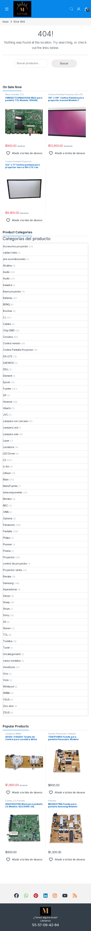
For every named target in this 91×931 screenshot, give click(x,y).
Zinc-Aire (8, 706)
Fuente (7, 388)
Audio (6, 271)
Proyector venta (12, 570)
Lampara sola (10, 434)
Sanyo (6, 595)
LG (4, 459)
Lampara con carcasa (15, 421)
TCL (22, 94)
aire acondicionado (14, 259)
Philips (6, 537)
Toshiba (7, 641)
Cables (7, 323)
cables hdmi (10, 252)
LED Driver (9, 453)
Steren (7, 628)
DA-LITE (79, 94)
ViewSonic (9, 667)
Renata (7, 576)
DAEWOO (8, 362)
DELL (6, 369)
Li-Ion (6, 466)
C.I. (4, 317)
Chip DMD (9, 330)
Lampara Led (10, 427)
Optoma (7, 518)
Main (7, 94)
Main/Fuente (10, 485)
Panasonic (9, 524)
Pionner (7, 544)
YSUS (6, 699)
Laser (6, 440)
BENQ (6, 304)
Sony (6, 615)
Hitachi (7, 408)
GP (4, 395)
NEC (5, 505)
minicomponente (12, 492)
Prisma (7, 550)
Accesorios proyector (15, 246)
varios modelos (12, 660)
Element (7, 375)
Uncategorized (11, 654)
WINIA (6, 692)
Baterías (7, 297)
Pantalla (15, 94)
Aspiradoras (10, 589)
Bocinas (7, 310)
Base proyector (12, 291)
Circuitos (8, 336)
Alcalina (7, 265)
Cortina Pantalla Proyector (61, 94)
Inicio (6, 21)
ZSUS (6, 712)
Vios (5, 673)
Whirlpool (8, 686)
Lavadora (8, 447)
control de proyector (15, 563)
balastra (7, 285)
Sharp (6, 602)
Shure (6, 608)
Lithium (7, 473)
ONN (6, 511)
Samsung (8, 583)
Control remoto (11, 343)
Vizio (6, 680)
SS (4, 621)
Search (71, 9)
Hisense (7, 401)
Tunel (6, 647)
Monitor (7, 498)
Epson (6, 382)
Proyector (9, 557)
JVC (5, 414)
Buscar (64, 63)
